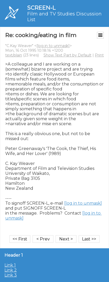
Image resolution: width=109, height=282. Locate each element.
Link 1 (10, 265)
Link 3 (10, 275)
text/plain (13, 55)
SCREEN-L (41, 7)
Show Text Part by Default (67, 55)
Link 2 (10, 270)
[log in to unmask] (53, 45)
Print (99, 55)
